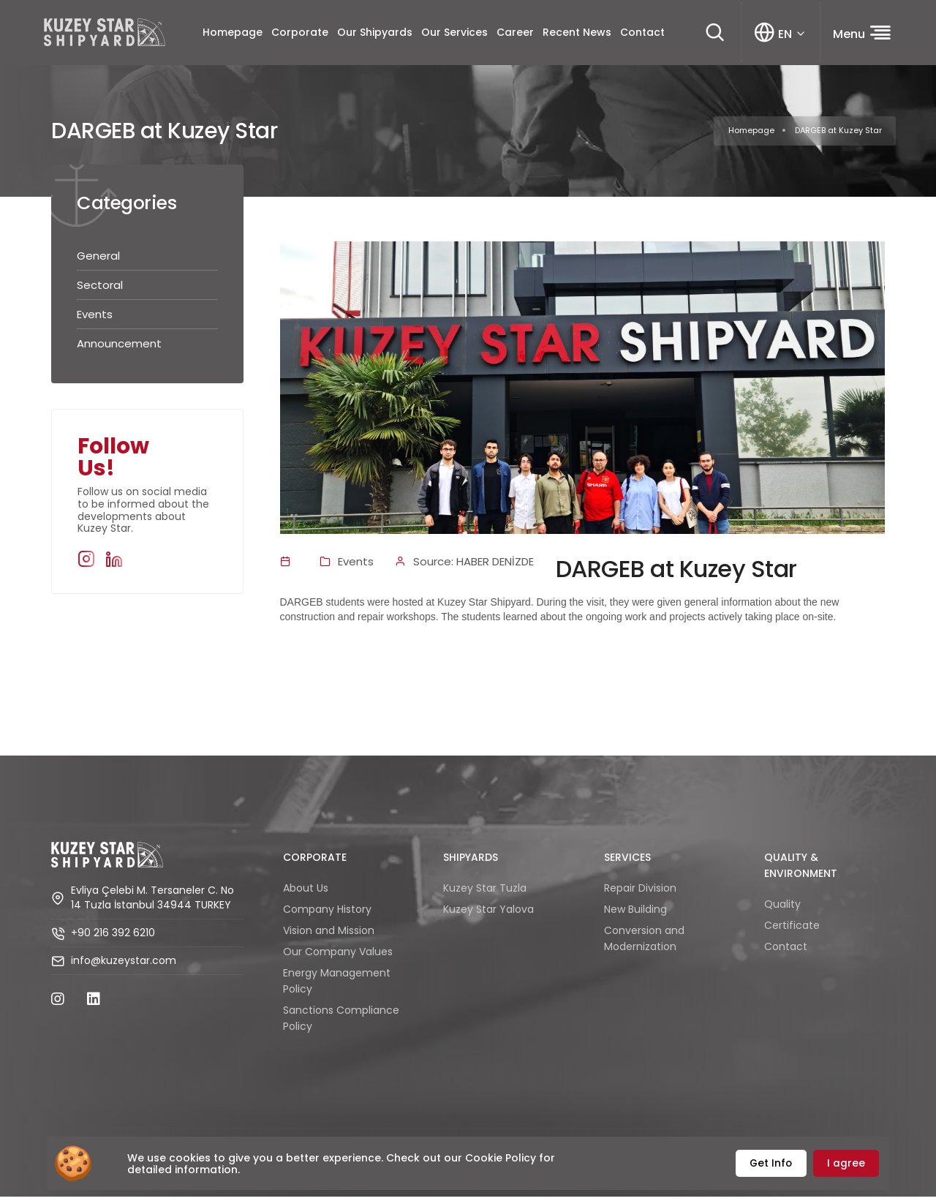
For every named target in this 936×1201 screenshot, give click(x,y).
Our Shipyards (374, 34)
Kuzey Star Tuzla (484, 891)
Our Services (453, 34)
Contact (641, 34)
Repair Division (640, 891)
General (98, 260)
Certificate (792, 929)
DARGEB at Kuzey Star (838, 134)
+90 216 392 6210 (113, 937)
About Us (305, 891)
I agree (846, 1163)
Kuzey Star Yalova (488, 913)
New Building (635, 913)
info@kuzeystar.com (123, 966)
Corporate (299, 34)
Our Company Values (338, 955)
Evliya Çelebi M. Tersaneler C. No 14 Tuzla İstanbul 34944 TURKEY (152, 903)
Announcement (119, 347)
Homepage (232, 34)
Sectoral (100, 289)
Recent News (576, 34)
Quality (782, 907)
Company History (327, 913)
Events (95, 318)
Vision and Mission (328, 934)
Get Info (772, 1163)
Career (514, 34)
